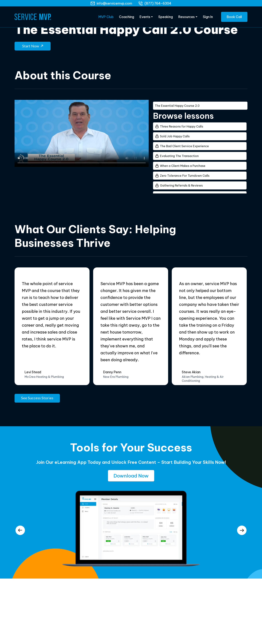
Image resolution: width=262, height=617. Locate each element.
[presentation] (20, 528)
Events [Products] (145, 18)
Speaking (165, 18)
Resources (186, 18)
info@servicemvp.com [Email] (114, 3)
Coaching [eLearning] (126, 18)
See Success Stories (37, 396)
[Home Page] (33, 18)
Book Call (234, 18)
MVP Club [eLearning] (106, 18)
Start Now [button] (32, 44)
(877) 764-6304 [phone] (157, 3)
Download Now (131, 474)
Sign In (208, 18)
